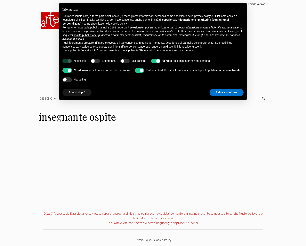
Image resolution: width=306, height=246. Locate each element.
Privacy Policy (143, 240)
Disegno (48, 98)
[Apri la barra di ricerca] (264, 98)
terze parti (123, 27)
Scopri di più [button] (77, 92)
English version (256, 3)
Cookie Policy (162, 240)
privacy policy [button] (202, 16)
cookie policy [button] (119, 23)
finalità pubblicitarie (85, 35)
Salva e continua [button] (226, 92)
